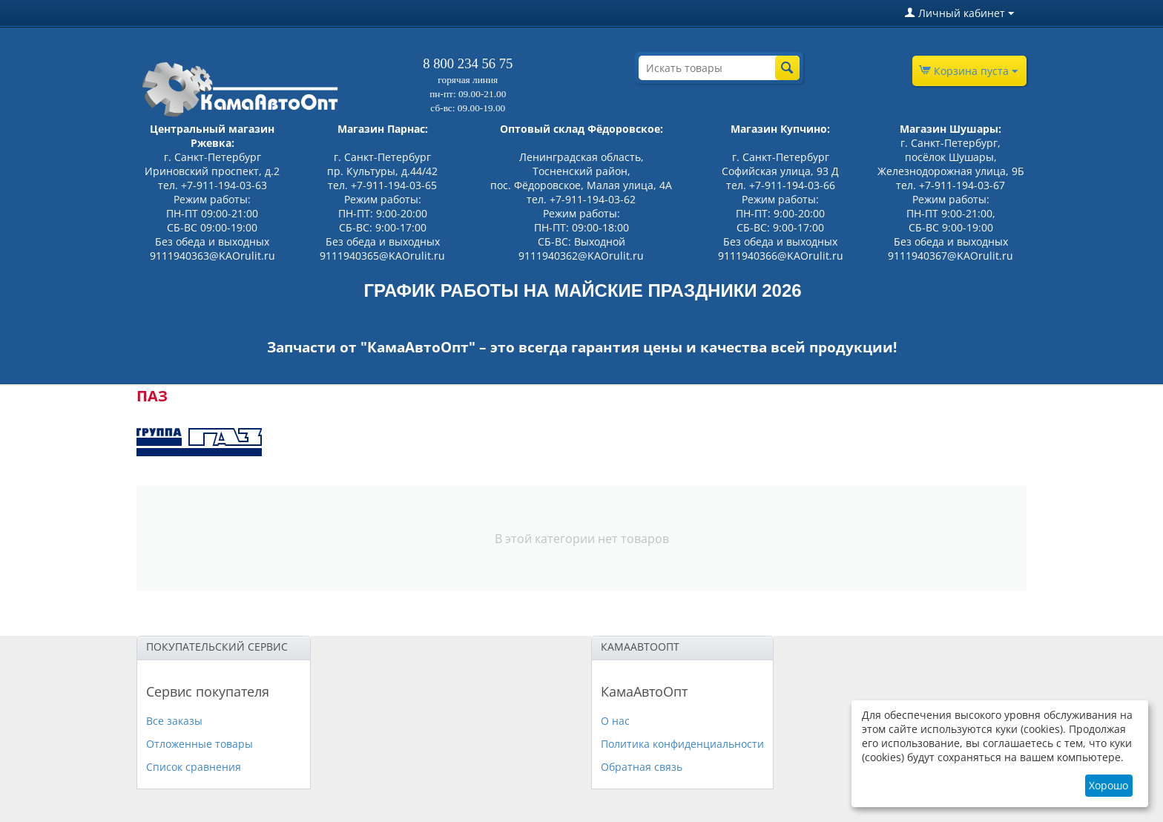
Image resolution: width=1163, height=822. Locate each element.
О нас (615, 721)
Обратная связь (641, 767)
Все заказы (174, 721)
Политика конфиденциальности (682, 744)
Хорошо (1108, 785)
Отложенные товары (199, 744)
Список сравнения (193, 767)
